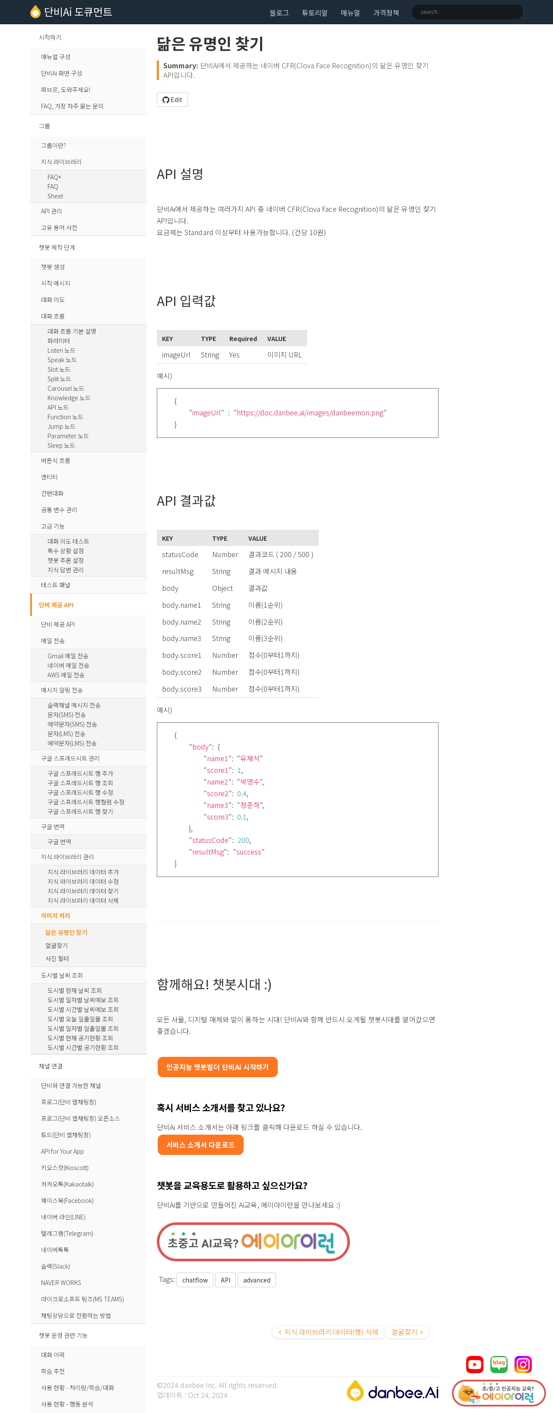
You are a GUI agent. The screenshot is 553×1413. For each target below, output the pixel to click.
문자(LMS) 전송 (67, 733)
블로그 (279, 12)
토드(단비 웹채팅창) (66, 1134)
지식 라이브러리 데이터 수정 (83, 881)
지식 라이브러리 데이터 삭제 (83, 900)
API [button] (225, 1280)
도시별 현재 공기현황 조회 (80, 1037)
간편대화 (52, 493)
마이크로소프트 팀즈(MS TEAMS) (82, 1299)
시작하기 (50, 37)
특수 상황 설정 (66, 550)
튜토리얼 (315, 12)
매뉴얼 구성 (55, 56)
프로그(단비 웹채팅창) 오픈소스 (80, 1118)
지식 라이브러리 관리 (67, 856)
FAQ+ (54, 176)
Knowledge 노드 (69, 397)
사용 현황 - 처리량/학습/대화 (77, 1387)
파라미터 (59, 340)
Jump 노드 (62, 426)
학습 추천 (53, 1371)
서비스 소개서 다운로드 (200, 1144)
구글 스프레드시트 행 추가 (80, 773)
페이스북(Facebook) (67, 1200)
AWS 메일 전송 (66, 674)
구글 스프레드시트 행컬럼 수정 (86, 801)
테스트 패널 (55, 585)
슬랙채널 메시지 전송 (74, 705)
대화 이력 (53, 1354)
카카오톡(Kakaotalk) (67, 1184)
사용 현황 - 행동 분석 (67, 1404)
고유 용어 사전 (59, 227)
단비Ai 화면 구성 (61, 73)
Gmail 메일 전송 (68, 655)
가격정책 (386, 12)
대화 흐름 (53, 316)
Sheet (55, 195)
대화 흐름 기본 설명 (72, 331)
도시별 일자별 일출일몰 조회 (83, 1028)
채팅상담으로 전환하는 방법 (76, 1315)
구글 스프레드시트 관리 (70, 758)
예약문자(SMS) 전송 (72, 724)
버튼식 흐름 (55, 460)
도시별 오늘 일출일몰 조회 (80, 1018)
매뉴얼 (350, 12)
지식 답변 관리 (66, 569)
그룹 (44, 125)
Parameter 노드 (68, 435)
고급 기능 (53, 526)
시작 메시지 (55, 283)
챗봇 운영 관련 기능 (63, 1335)
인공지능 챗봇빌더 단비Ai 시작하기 (218, 1067)
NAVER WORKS (61, 1282)
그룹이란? (53, 145)
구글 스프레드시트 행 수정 (80, 792)
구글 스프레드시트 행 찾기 (80, 811)
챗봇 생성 (53, 266)
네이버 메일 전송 (68, 665)
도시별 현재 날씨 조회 (75, 990)
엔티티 (49, 476)
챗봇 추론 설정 (66, 560)
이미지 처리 (55, 915)
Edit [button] (172, 99)
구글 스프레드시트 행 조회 (80, 782)
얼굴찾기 (56, 945)
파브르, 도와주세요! (65, 89)
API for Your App (62, 1151)
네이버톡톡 (55, 1249)
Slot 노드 (59, 369)
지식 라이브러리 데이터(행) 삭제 (328, 1332)
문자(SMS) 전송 (67, 714)
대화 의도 (53, 299)
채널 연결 (51, 1066)
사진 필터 (57, 958)
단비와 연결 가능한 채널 (71, 1085)
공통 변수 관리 (59, 509)
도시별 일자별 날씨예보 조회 (83, 999)
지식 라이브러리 (61, 161)
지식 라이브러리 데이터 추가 (83, 872)
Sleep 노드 (61, 445)
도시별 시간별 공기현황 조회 (83, 1047)
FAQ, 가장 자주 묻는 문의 (72, 106)
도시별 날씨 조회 (62, 975)
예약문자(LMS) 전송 (72, 743)
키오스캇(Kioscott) (65, 1167)
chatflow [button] (195, 1280)
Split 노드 (59, 378)
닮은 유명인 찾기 (66, 932)
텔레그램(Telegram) (67, 1233)
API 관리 (51, 211)
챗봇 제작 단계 (57, 247)
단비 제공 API (56, 604)
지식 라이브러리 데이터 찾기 (83, 891)
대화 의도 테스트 (68, 541)
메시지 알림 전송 (62, 690)
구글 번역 (53, 826)
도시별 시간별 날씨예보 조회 (83, 1009)
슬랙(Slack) (55, 1266)
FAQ (53, 186)
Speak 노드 (62, 359)
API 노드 (58, 407)
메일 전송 (53, 640)
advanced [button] (256, 1280)
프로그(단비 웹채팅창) (68, 1101)
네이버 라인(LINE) (63, 1216)
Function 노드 (65, 416)
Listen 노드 (62, 350)
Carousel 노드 (66, 388)
